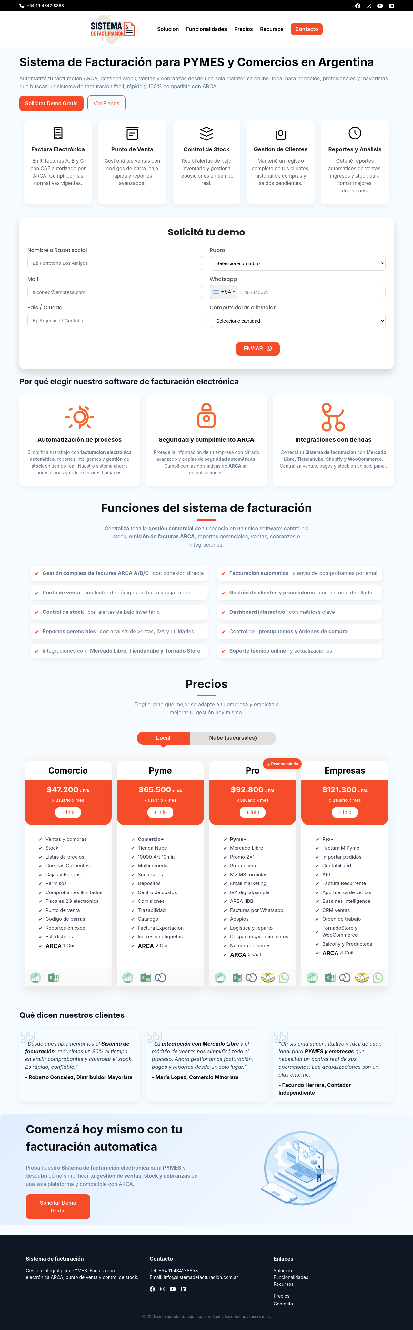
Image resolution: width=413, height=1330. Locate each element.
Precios (243, 29)
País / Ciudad (45, 307)
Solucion (168, 29)
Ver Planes (106, 103)
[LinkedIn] (391, 6)
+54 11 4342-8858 (45, 5)
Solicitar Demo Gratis (51, 103)
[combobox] (223, 292)
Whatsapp (223, 279)
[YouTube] (380, 6)
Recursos (271, 29)
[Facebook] (357, 6)
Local (163, 738)
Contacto (306, 29)
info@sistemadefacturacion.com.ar (201, 1277)
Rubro (217, 250)
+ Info (68, 812)
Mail (32, 279)
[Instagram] (369, 6)
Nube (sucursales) (233, 738)
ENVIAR (258, 349)
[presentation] (182, 348)
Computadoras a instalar (243, 307)
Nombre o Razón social (57, 250)
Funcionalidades (206, 29)
